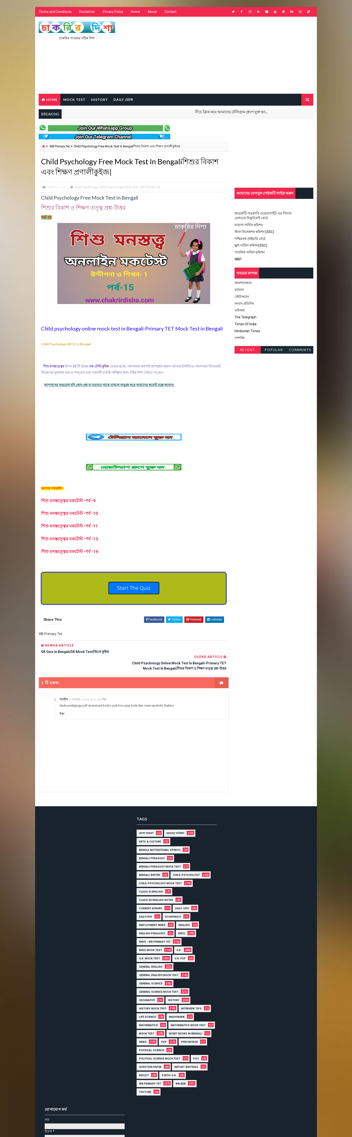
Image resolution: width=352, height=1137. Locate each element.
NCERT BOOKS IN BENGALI (154, 1030)
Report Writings (185, 1064)
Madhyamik (175, 1005)
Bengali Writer (147, 864)
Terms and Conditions (55, 12)
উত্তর (61, 702)
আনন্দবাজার (243, 283)
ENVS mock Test (148, 939)
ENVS (179, 922)
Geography (145, 989)
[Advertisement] (226, 55)
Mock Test (192, 1022)
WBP (238, 259)
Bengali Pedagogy (150, 847)
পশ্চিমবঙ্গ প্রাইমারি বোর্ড (250, 239)
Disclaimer (87, 12)
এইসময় (240, 310)
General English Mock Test (157, 964)
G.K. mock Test (147, 947)
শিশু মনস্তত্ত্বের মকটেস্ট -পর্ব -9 (68, 500)
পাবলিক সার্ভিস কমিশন (250, 252)
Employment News (150, 914)
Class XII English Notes (154, 889)
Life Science (145, 1005)
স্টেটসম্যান (242, 297)
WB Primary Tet (59, 146)
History (172, 989)
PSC (194, 1055)
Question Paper (148, 1064)
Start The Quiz (132, 588)
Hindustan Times (247, 331)
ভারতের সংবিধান (174, 822)
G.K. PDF (178, 947)
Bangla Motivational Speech (158, 838)
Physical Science (149, 1047)
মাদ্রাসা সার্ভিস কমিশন (249, 225)
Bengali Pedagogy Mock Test (158, 855)
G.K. (177, 939)
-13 (69, 539)
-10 (69, 513)
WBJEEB (179, 1081)
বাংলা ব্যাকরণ (144, 822)
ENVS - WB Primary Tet (153, 930)
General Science (149, 972)
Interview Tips (189, 997)
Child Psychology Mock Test (118, 187)
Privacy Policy (113, 12)
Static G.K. (167, 1072)
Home (135, 12)
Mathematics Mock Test (154, 1022)
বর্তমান (239, 290)
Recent (247, 350)
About (152, 12)
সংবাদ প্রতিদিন (244, 303)
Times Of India (245, 324)
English (182, 914)
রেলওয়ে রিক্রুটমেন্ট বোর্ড (251, 218)
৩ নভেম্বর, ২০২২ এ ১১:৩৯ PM (87, 688)
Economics (171, 905)
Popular (274, 350)
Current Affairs (148, 897)
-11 (69, 526)
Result (142, 1072)
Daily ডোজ (123, 100)
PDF (140, 1039)
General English (149, 955)
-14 (69, 551)
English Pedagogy (150, 922)
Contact (170, 12)
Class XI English (149, 880)
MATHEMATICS (146, 1014)
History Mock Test (151, 997)
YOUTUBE (143, 1089)
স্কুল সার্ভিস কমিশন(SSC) (251, 246)
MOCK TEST (74, 100)
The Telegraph (245, 317)
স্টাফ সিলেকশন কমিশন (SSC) (254, 232)
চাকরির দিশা (75, 1114)
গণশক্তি (240, 338)
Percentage (165, 1039)
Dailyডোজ (143, 905)
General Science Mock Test (157, 980)
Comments (300, 350)
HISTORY (99, 100)
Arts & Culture (148, 830)
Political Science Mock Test (158, 1055)
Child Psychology (85, 187)
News (187, 1030)
